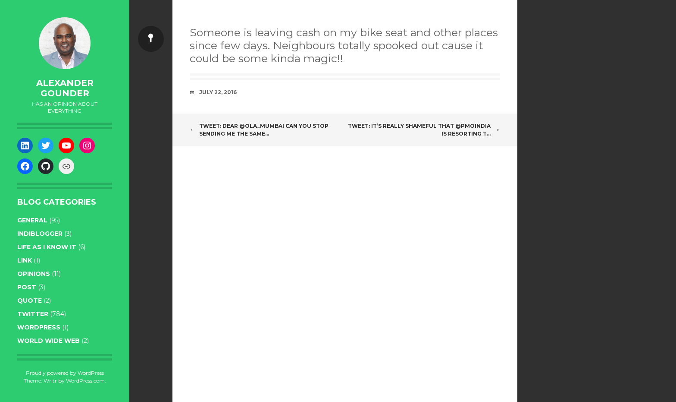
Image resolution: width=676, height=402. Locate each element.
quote (29, 300)
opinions (33, 274)
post (26, 287)
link (24, 260)
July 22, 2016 (218, 92)
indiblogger (40, 233)
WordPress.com (85, 380)
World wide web (48, 341)
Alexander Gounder (65, 88)
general (32, 220)
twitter (32, 314)
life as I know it (46, 247)
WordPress (38, 327)
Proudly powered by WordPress (65, 373)
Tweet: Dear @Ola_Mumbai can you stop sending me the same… (259, 130)
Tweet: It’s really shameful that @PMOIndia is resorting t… (424, 130)
